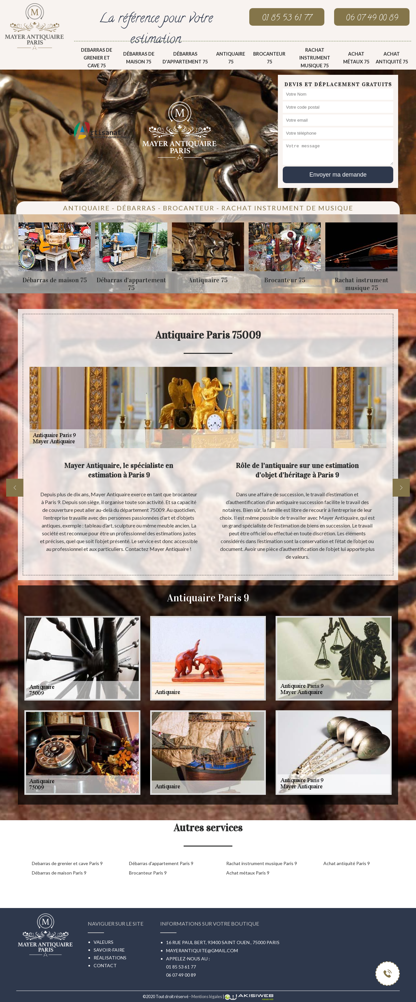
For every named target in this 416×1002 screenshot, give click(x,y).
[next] (401, 488)
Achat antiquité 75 (392, 57)
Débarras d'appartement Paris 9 (161, 863)
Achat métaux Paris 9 (247, 872)
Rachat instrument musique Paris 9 (261, 863)
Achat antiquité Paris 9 (346, 863)
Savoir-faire (109, 950)
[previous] (14, 488)
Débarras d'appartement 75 (185, 57)
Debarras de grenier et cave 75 (96, 57)
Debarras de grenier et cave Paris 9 (67, 863)
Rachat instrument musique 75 (314, 57)
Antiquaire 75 (230, 57)
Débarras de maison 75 (138, 57)
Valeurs (103, 942)
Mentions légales (206, 996)
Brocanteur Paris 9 (148, 872)
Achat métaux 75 (356, 57)
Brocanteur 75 (269, 57)
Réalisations (110, 957)
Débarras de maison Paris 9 (59, 872)
